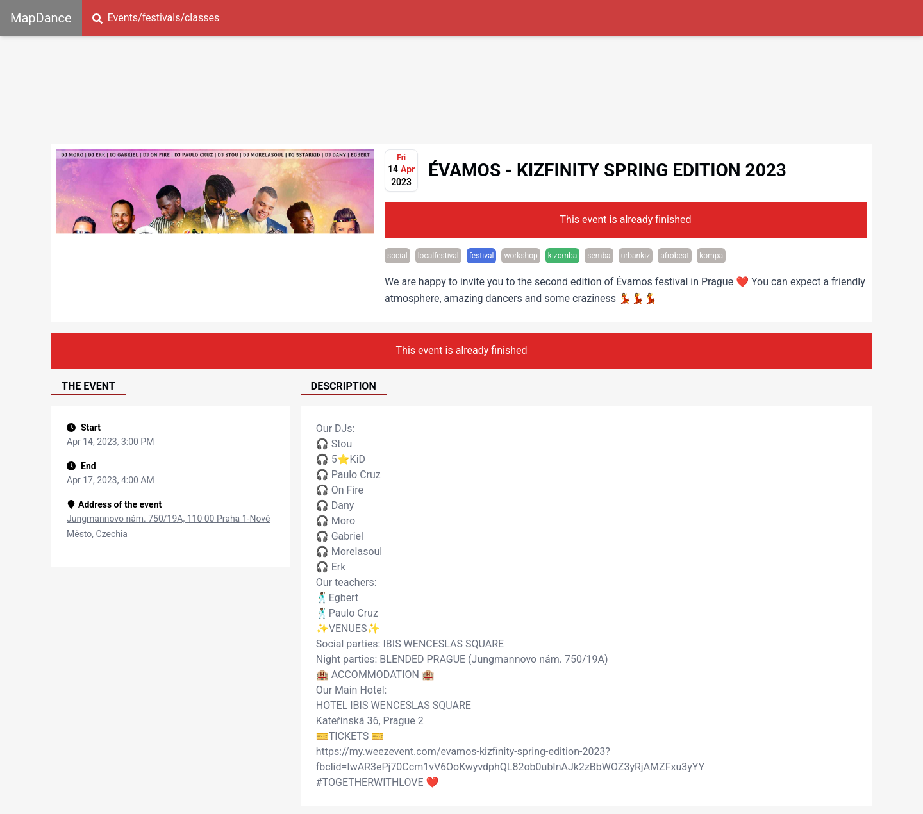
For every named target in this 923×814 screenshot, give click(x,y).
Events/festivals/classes (156, 18)
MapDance (41, 18)
